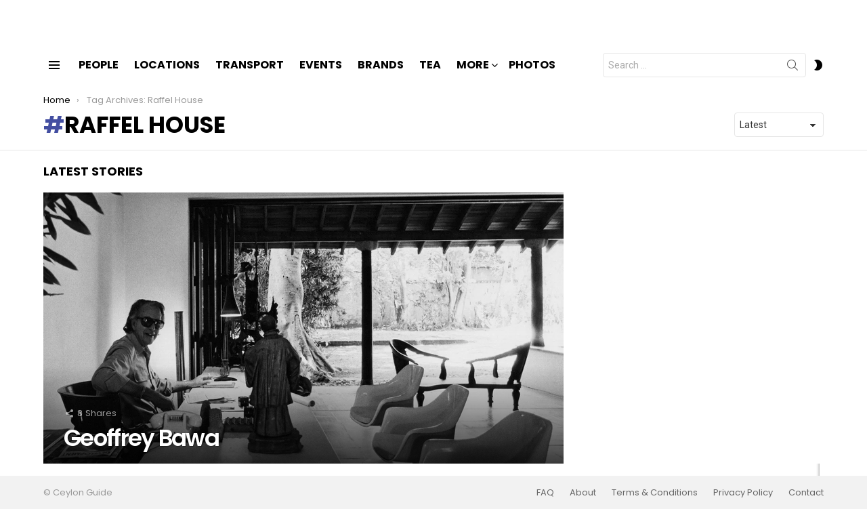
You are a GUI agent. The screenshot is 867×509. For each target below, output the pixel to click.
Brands (381, 76)
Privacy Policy (743, 492)
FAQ (545, 492)
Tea (430, 76)
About (583, 492)
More (473, 77)
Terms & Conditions (655, 492)
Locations (167, 76)
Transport (249, 76)
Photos (532, 76)
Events (320, 76)
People (99, 76)
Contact (806, 492)
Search (792, 79)
